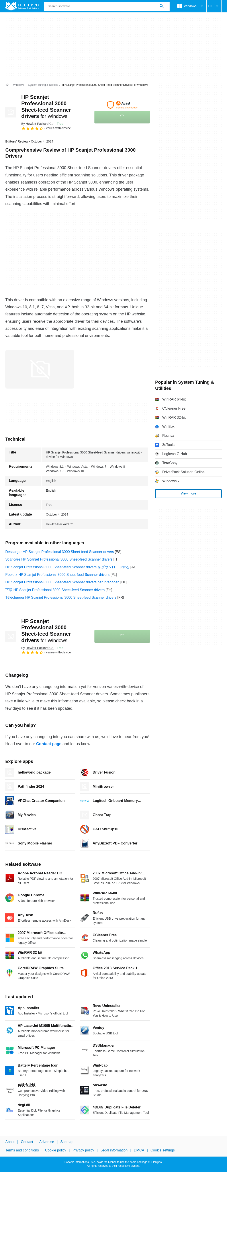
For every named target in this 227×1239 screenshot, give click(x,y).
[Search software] (161, 6)
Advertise (46, 1142)
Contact (27, 1142)
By (37, 123)
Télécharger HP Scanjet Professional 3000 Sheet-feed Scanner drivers (60, 597)
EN (214, 6)
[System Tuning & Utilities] (43, 85)
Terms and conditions (22, 1150)
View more (188, 493)
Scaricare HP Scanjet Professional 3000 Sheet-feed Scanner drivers (59, 559)
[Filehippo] (22, 6)
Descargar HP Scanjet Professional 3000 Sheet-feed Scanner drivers (59, 552)
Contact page (48, 744)
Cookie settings (163, 1150)
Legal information (114, 1150)
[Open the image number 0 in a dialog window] (39, 369)
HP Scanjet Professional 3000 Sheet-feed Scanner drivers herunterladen (62, 582)
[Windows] (18, 85)
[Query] (107, 6)
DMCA (139, 1150)
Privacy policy (83, 1150)
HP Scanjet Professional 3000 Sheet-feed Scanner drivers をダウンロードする (67, 567)
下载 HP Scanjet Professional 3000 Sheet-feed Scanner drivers (55, 590)
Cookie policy (55, 1150)
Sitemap (66, 1142)
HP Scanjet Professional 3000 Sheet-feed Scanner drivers (46, 630)
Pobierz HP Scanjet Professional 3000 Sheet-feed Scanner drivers (57, 575)
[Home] (7, 85)
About (10, 1142)
